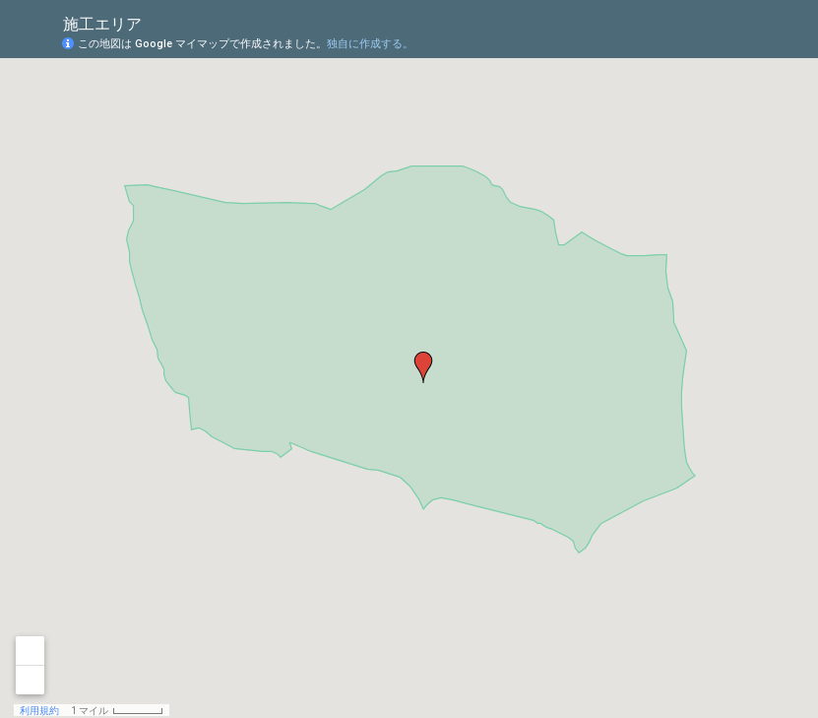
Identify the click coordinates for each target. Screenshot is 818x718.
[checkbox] (157, 22)
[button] (423, 367)
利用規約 (39, 710)
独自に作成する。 (370, 43)
